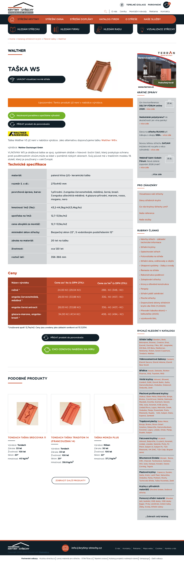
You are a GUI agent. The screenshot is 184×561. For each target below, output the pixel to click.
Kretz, (147, 475)
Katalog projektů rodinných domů (123, 558)
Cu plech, (160, 441)
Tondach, (143, 353)
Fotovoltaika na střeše (152, 257)
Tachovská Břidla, (146, 481)
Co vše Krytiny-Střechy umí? (153, 207)
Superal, (142, 416)
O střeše (131, 19)
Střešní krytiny (28, 19)
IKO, (141, 464)
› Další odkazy (157, 558)
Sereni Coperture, (162, 351)
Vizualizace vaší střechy (151, 194)
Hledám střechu (25, 29)
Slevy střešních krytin (150, 201)
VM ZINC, (152, 450)
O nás (114, 12)
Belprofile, (151, 441)
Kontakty (165, 12)
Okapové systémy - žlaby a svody (157, 266)
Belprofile (161, 396)
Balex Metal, (151, 396)
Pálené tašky (50, 39)
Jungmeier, (168, 345)
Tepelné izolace (100, 558)
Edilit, (149, 382)
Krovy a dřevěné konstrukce (155, 284)
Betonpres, (144, 342)
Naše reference (146, 213)
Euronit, (142, 345)
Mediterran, (160, 348)
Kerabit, (159, 464)
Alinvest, (157, 379)
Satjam (149, 432)
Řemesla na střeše (150, 270)
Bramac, (152, 342)
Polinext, (157, 478)
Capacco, (161, 472)
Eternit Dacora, (145, 362)
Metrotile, (162, 407)
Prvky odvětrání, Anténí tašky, (158, 504)
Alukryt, (142, 396)
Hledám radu (109, 29)
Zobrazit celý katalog (157, 517)
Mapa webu (148, 548)
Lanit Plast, (155, 475)
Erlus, (167, 342)
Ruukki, (151, 413)
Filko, (157, 345)
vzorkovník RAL (149, 319)
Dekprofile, (152, 427)
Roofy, (164, 478)
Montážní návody (138, 12)
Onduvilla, (143, 388)
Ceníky (123, 12)
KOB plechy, (162, 405)
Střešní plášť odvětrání (152, 294)
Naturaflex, (165, 475)
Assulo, (151, 371)
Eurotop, (150, 345)
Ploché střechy (148, 298)
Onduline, (158, 385)
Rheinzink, (143, 413)
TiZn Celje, (161, 450)
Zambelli (150, 416)
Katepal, (152, 464)
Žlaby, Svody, (145, 507)
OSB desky (156, 501)
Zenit (150, 388)
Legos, (154, 407)
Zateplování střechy (151, 280)
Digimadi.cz (44, 552)
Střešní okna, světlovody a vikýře (157, 261)
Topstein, (156, 373)
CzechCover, (151, 399)
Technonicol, (157, 461)
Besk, (163, 340)
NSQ (162, 373)
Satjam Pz (158, 447)
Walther (62, 39)
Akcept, (163, 458)
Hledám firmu (66, 29)
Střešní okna (54, 19)
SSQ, (149, 373)
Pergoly (144, 289)
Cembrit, (170, 359)
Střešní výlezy (157, 507)
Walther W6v (109, 140)
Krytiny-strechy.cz (47, 558)
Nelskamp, (143, 351)
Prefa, (166, 410)
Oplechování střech (150, 252)
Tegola (150, 466)
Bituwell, (165, 379)
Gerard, (166, 402)
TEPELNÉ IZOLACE (136, 5)
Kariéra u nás (170, 548)
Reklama (153, 12)
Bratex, (142, 399)
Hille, (141, 405)
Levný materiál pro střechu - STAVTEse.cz (75, 558)
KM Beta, (151, 348)
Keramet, (152, 405)
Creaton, (160, 342)
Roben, (152, 351)
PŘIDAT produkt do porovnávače (30, 124)
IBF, (161, 345)
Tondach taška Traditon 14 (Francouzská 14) (70, 440)
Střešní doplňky (81, 19)
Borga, (169, 396)
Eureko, (169, 472)
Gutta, (167, 382)
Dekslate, (158, 371)
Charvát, (147, 461)
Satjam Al (149, 447)
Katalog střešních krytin (29, 39)
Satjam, (164, 413)
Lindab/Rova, (145, 407)
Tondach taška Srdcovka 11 (27, 438)
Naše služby (152, 19)
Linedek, (149, 444)
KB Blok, (143, 348)
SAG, (158, 413)
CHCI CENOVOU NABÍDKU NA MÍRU (69, 349)
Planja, (150, 410)
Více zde (157, 174)
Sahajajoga (144, 558)
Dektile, (160, 399)
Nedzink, (157, 444)
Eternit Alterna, (159, 362)
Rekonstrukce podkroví (152, 275)
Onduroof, (167, 385)
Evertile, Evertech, (155, 402)
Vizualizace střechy (157, 29)
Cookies (158, 548)
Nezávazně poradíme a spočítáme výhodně (35, 115)
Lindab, (157, 430)
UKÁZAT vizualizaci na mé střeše (30, 79)
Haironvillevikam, (146, 385)
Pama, (150, 478)
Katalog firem (109, 19)
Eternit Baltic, (158, 382)
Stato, (170, 413)
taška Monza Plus (106, 438)
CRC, (141, 461)
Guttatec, (167, 461)
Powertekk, (158, 410)
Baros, (170, 458)
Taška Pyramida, (162, 481)
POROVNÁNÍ (154, 5)
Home (12, 39)
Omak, (169, 407)
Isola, (146, 405)
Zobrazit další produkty (70, 481)
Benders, (157, 340)
